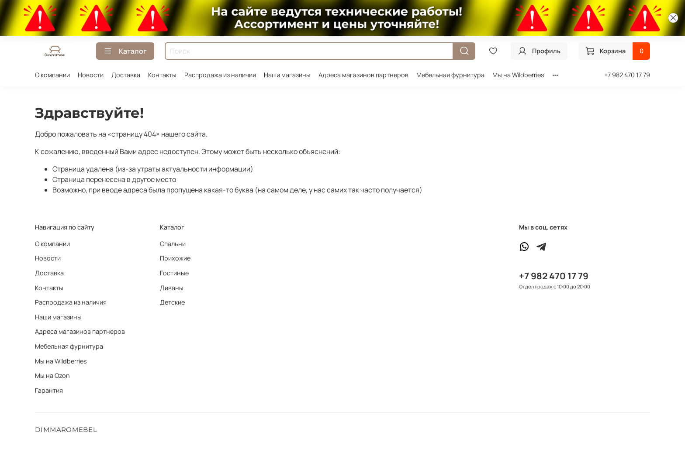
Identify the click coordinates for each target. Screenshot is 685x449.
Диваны (171, 288)
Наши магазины (287, 75)
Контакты (162, 75)
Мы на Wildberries (518, 75)
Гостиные (174, 273)
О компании (52, 75)
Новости (91, 75)
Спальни (173, 244)
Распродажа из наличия (220, 75)
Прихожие (175, 258)
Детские (172, 302)
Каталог (125, 51)
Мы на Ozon (52, 375)
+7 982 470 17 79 (627, 75)
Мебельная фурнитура (450, 75)
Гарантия (49, 390)
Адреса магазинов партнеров (363, 75)
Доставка (125, 75)
